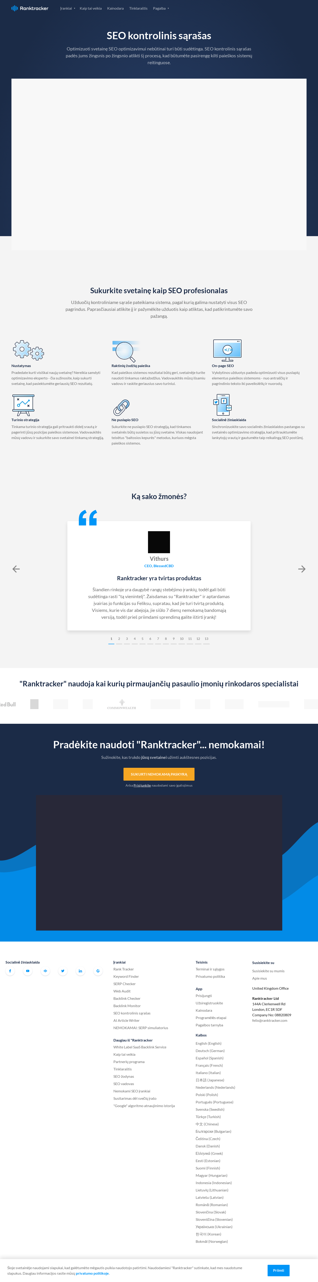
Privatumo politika (210, 976)
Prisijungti (253, 8)
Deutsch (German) (210, 1050)
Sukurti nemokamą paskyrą (159, 774)
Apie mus (259, 978)
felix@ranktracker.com (269, 1020)
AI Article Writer (126, 1020)
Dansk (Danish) (208, 1146)
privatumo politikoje (92, 1273)
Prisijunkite (142, 785)
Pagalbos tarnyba (209, 1025)
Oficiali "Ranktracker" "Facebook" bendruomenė (45, 970)
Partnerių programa (129, 1061)
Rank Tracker (123, 969)
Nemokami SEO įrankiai (132, 1091)
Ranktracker (29, 8)
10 (182, 639)
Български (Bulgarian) (213, 1131)
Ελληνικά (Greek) (209, 1153)
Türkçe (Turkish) (208, 1116)
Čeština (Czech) (208, 1138)
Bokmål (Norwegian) (212, 1241)
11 (190, 639)
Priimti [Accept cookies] (278, 1270)
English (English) (209, 1043)
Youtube (27, 970)
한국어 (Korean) (208, 1234)
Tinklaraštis (138, 8)
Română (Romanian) (212, 1204)
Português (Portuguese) (214, 1102)
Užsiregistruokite (286, 8)
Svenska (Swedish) (210, 1109)
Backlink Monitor (127, 1005)
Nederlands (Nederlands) (215, 1087)
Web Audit (122, 991)
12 (198, 639)
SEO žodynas (123, 1076)
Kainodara (115, 8)
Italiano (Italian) (208, 1072)
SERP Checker (124, 983)
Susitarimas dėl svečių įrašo (134, 1098)
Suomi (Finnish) (208, 1168)
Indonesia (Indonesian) (214, 1182)
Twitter (62, 970)
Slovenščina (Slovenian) (214, 1219)
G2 (98, 970)
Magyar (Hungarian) (212, 1175)
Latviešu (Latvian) (210, 1197)
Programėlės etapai (211, 1017)
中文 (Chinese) (207, 1124)
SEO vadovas (123, 1083)
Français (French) (209, 1065)
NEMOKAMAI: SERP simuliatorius (140, 1027)
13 (206, 639)
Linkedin (80, 970)
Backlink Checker (126, 998)
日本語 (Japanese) (210, 1080)
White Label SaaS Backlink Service (139, 1047)
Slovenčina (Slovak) (211, 1212)
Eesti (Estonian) (208, 1160)
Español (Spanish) (210, 1058)
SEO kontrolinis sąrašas (132, 1013)
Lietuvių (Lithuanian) (212, 1190)
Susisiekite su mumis (268, 971)
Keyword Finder (126, 976)
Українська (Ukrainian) (214, 1226)
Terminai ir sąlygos (210, 969)
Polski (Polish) (207, 1094)
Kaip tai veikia (91, 8)
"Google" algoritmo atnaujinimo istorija (144, 1105)
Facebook (10, 970)
